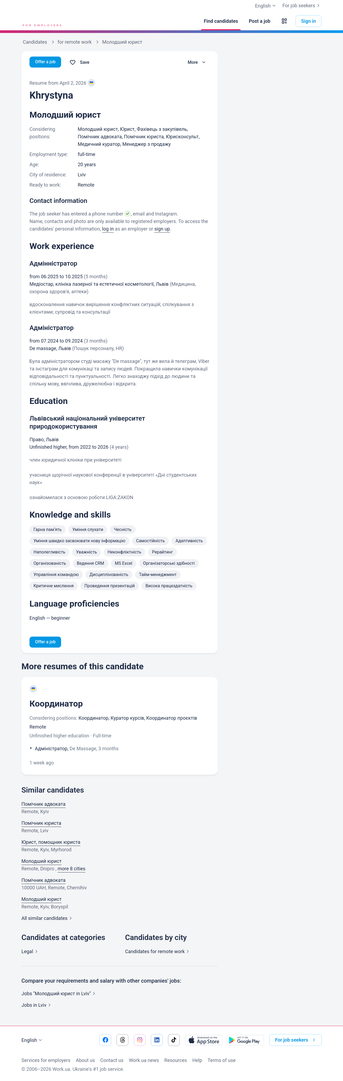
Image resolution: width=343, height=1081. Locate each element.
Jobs (37, 1006)
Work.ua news (144, 1060)
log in (108, 229)
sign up (162, 229)
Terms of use (222, 1060)
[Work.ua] (41, 21)
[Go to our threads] (122, 1040)
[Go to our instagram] (140, 1040)
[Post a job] (259, 21)
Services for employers (45, 1060)
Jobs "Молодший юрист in (59, 994)
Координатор (56, 704)
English (32, 1040)
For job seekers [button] (296, 1040)
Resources (175, 1060)
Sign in (308, 21)
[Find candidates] (221, 21)
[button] (284, 21)
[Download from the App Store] (204, 1040)
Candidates (158, 952)
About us (85, 1060)
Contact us (112, 1060)
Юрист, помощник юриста (50, 843)
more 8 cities (71, 869)
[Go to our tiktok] (174, 1040)
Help (197, 1060)
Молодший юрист (41, 862)
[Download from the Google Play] (245, 1040)
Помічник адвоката (43, 805)
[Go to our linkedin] (157, 1040)
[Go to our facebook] (105, 1040)
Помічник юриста (41, 824)
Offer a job (46, 62)
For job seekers (302, 5)
